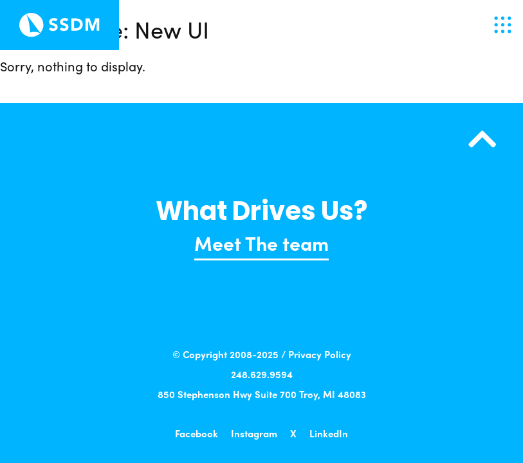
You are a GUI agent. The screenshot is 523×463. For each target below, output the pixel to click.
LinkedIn (328, 433)
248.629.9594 (262, 374)
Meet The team (261, 242)
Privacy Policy (319, 354)
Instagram (254, 433)
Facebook (196, 433)
